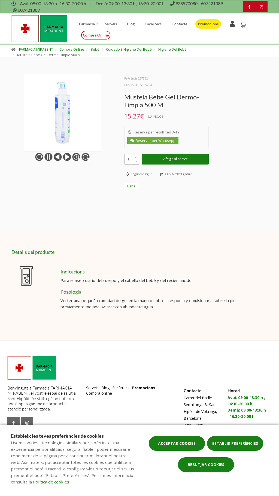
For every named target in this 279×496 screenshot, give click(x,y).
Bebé (95, 49)
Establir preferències (235, 443)
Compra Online (71, 49)
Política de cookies (51, 482)
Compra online (96, 35)
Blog (131, 24)
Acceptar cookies (177, 443)
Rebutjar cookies (206, 464)
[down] (136, 160)
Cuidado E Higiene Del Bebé (129, 49)
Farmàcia (87, 24)
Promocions (208, 24)
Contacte (179, 24)
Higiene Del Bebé (172, 49)
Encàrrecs (153, 24)
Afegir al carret (175, 158)
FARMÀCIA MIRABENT (36, 49)
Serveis (111, 24)
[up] (136, 156)
